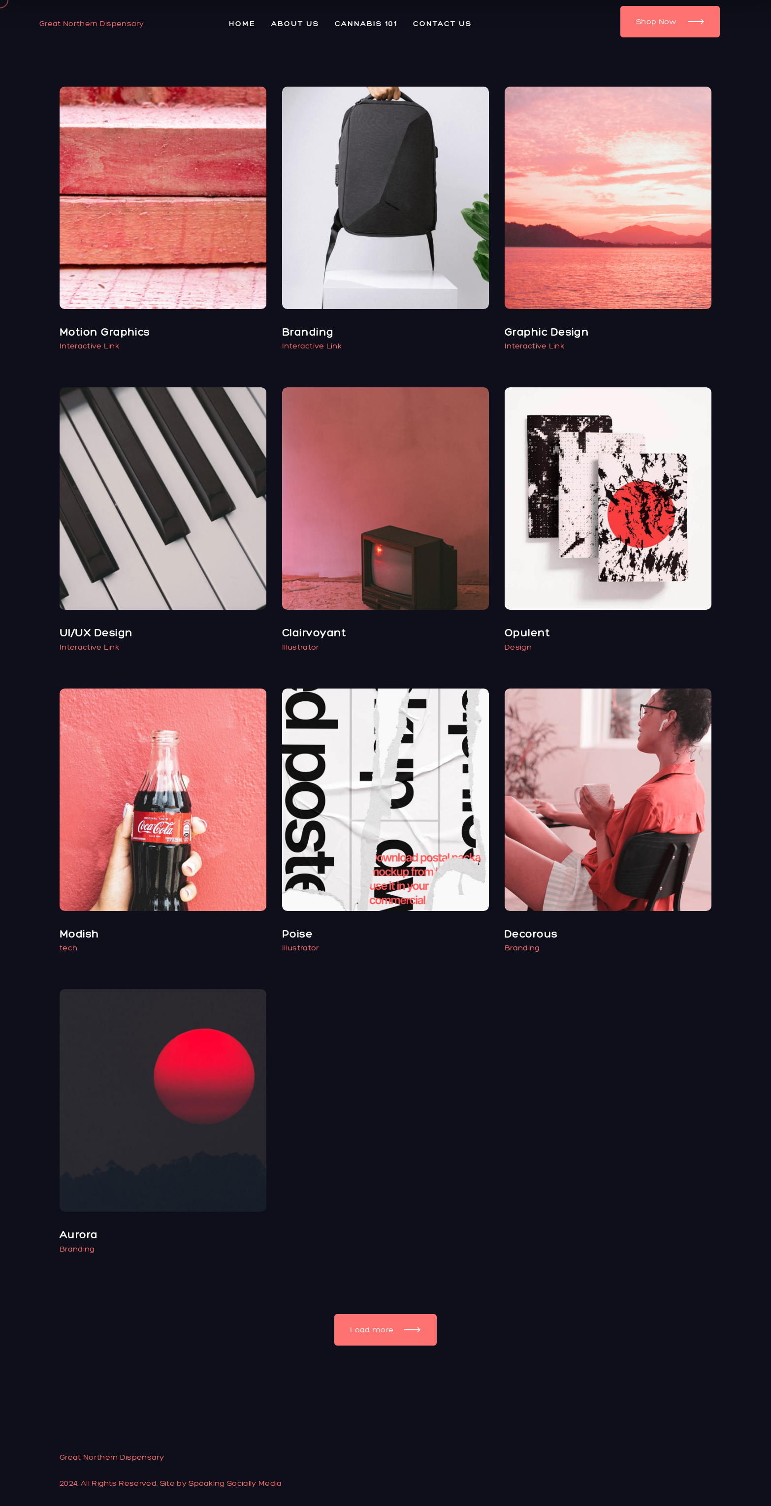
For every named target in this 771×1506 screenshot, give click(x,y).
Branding (522, 947)
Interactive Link (89, 345)
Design (518, 647)
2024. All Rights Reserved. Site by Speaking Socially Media (171, 1483)
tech (68, 947)
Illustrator (300, 647)
